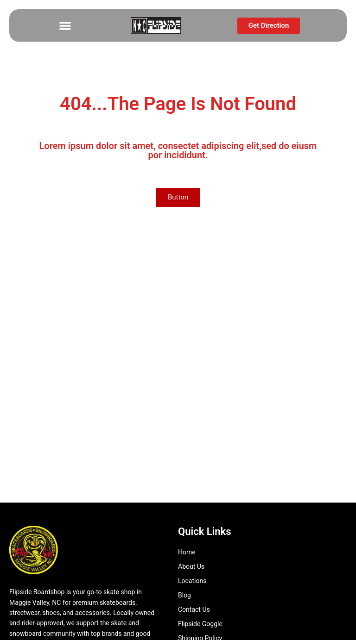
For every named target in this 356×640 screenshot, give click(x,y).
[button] (65, 25)
